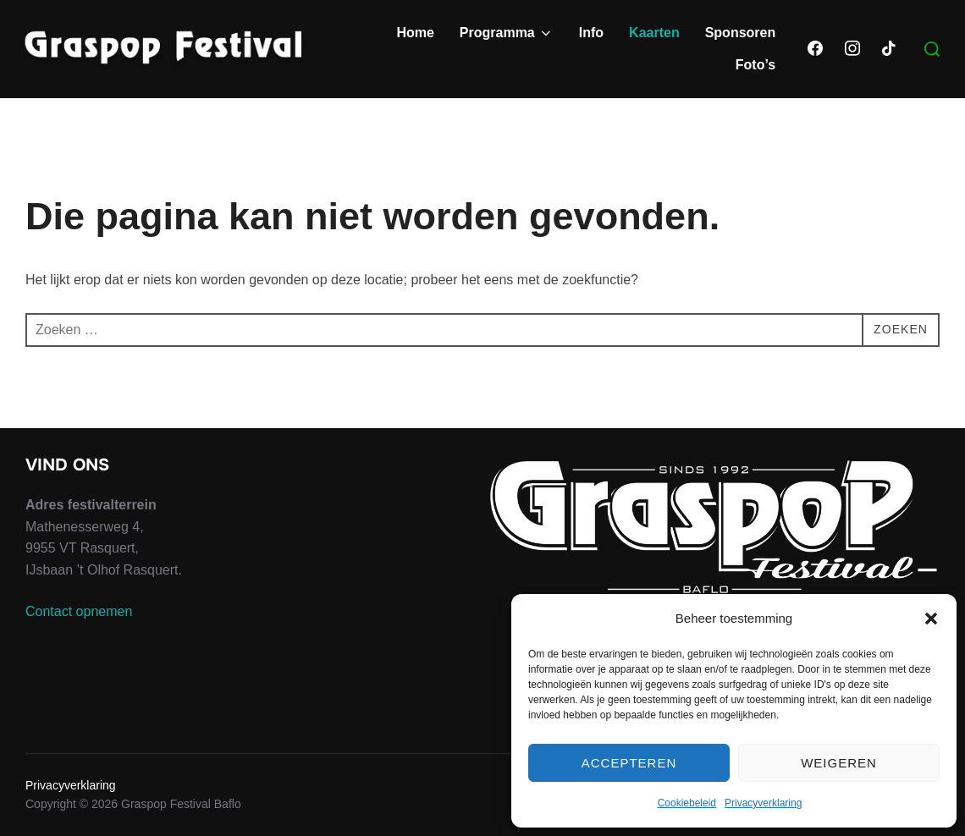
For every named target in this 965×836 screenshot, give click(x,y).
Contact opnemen (78, 637)
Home (414, 32)
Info (591, 32)
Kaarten (654, 32)
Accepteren (629, 763)
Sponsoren (740, 32)
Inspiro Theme (816, 829)
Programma (507, 33)
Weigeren (839, 763)
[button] (931, 618)
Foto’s (755, 65)
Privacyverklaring (763, 803)
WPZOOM (912, 829)
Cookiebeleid (687, 803)
